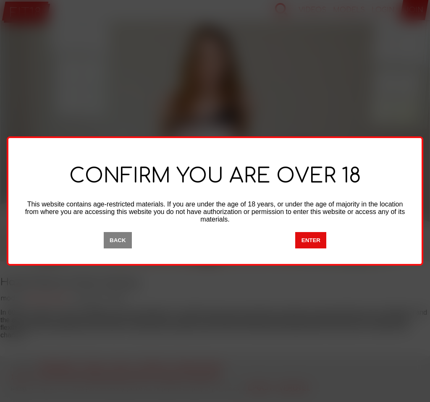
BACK (118, 240)
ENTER (311, 240)
